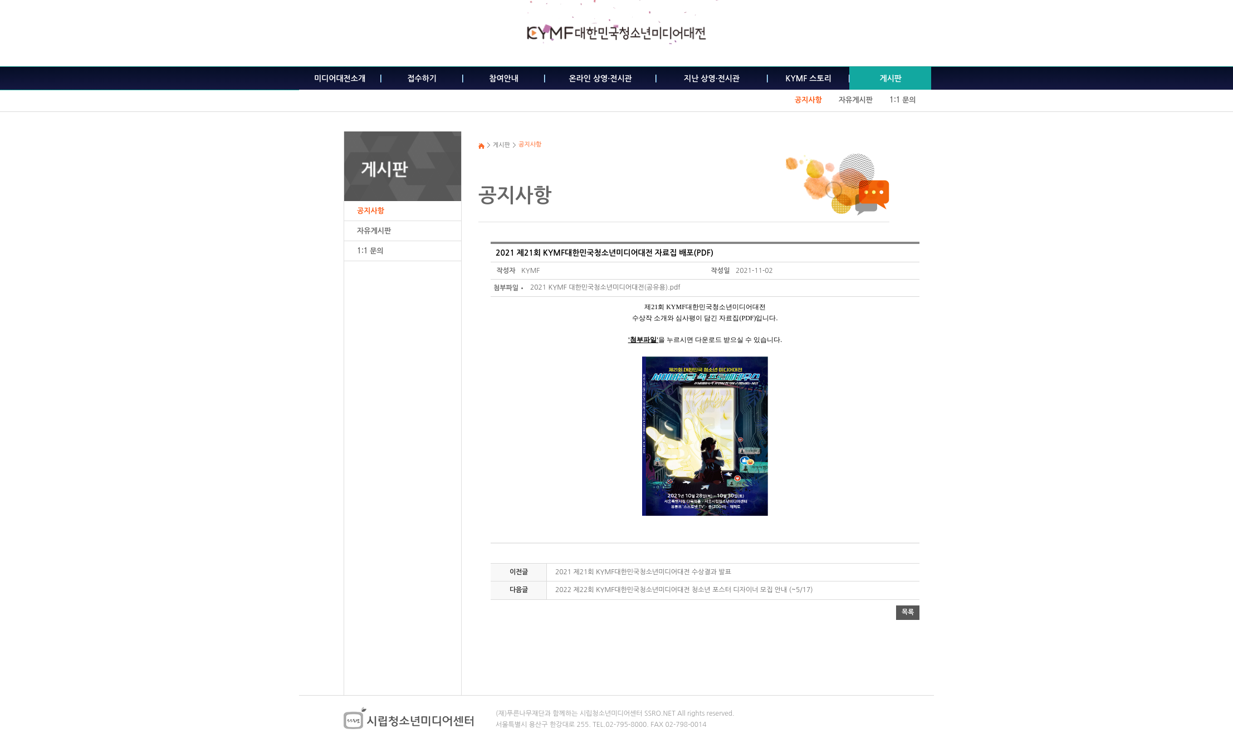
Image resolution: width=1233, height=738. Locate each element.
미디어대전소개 (339, 78)
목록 (908, 612)
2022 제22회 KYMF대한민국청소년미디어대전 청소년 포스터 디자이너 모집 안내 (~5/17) (684, 590)
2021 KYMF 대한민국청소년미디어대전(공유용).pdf (605, 287)
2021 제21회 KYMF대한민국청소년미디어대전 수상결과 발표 (643, 572)
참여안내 (503, 78)
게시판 (890, 78)
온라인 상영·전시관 (600, 78)
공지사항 (808, 100)
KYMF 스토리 (808, 78)
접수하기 (422, 78)
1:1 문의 (902, 100)
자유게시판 (856, 100)
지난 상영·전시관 (712, 78)
